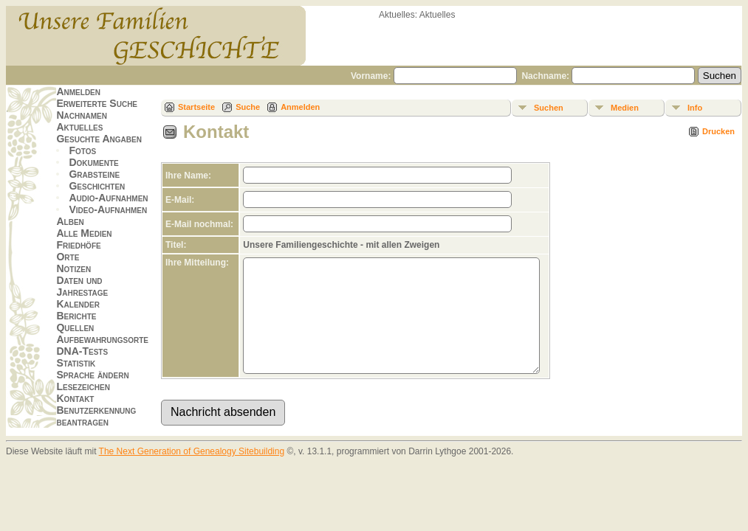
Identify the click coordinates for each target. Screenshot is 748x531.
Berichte (76, 316)
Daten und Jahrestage (82, 286)
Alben (69, 221)
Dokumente (93, 162)
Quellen (75, 327)
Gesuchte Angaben (99, 139)
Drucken (718, 131)
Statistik (75, 363)
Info (694, 107)
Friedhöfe (78, 245)
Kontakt (75, 398)
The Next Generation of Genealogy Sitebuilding (192, 473)
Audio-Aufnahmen (108, 198)
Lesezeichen (82, 386)
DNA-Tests (82, 351)
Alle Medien (83, 233)
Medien (625, 107)
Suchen (548, 107)
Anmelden (78, 91)
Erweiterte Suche (96, 103)
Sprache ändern (92, 375)
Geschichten (97, 186)
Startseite (196, 107)
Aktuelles (79, 127)
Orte (67, 257)
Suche (248, 107)
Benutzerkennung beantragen (96, 416)
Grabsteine (94, 174)
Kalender (77, 304)
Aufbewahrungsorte (102, 339)
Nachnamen (81, 115)
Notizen (73, 268)
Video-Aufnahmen (108, 209)
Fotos (82, 150)
